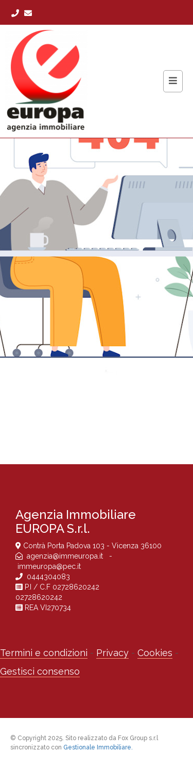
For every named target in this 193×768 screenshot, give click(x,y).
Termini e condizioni (43, 652)
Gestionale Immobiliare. (98, 747)
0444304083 (48, 577)
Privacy (112, 652)
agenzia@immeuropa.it (66, 556)
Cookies (154, 652)
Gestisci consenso (40, 671)
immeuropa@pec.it (49, 566)
